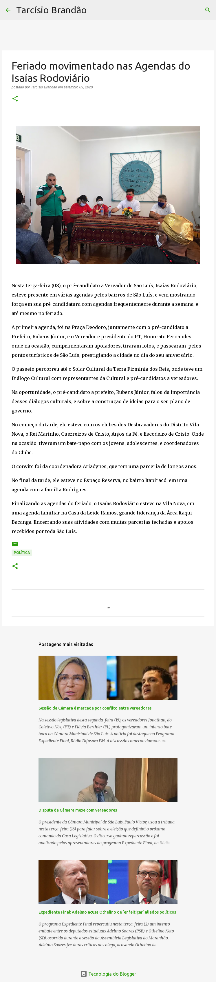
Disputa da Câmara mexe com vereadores (78, 810)
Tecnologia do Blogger (108, 973)
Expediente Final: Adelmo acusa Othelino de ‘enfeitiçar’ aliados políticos (107, 912)
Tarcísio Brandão (51, 10)
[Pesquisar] (94, 10)
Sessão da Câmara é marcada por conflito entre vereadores (95, 708)
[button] (15, 99)
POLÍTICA (22, 552)
